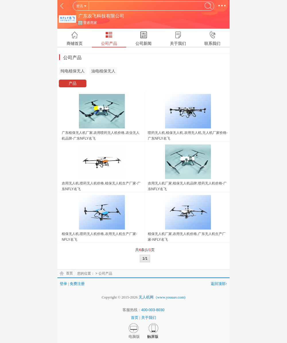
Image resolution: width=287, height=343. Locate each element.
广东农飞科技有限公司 (101, 16)
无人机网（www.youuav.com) (162, 297)
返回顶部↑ (219, 284)
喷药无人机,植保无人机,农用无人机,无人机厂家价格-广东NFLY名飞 (188, 135)
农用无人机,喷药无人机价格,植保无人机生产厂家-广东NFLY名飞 (101, 186)
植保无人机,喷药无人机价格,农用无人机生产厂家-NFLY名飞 (99, 237)
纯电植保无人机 (73, 72)
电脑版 (134, 336)
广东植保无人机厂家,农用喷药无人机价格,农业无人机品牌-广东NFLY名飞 (100, 135)
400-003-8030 (152, 310)
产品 (73, 83)
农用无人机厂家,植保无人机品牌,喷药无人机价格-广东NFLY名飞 (187, 186)
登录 (63, 284)
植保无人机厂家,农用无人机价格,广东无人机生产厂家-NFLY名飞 (187, 237)
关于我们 (148, 317)
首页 (69, 273)
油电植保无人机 (103, 72)
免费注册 (77, 284)
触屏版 (152, 336)
